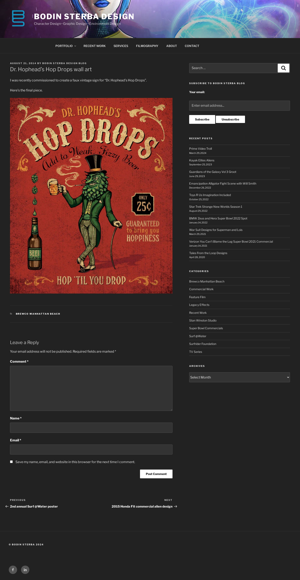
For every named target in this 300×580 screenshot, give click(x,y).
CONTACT (192, 46)
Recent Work (198, 312)
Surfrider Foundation (202, 344)
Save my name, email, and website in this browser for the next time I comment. (75, 462)
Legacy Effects (199, 304)
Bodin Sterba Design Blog (64, 63)
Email (15, 440)
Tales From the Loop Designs (208, 253)
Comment (19, 361)
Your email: (197, 92)
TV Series (195, 351)
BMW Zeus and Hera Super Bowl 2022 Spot (218, 218)
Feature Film (197, 297)
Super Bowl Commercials (206, 328)
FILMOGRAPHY (147, 46)
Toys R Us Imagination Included (210, 195)
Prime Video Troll (200, 148)
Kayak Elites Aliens (201, 160)
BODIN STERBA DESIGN (84, 16)
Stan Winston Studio (202, 320)
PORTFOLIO (66, 46)
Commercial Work (201, 289)
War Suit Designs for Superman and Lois (215, 230)
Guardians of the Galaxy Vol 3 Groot (212, 171)
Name (16, 418)
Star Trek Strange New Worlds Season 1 (215, 206)
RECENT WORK (95, 46)
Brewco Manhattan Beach (38, 313)
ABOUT (171, 46)
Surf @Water (197, 336)
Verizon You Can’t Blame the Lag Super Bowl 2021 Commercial (231, 241)
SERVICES (121, 46)
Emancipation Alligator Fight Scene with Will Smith (222, 183)
